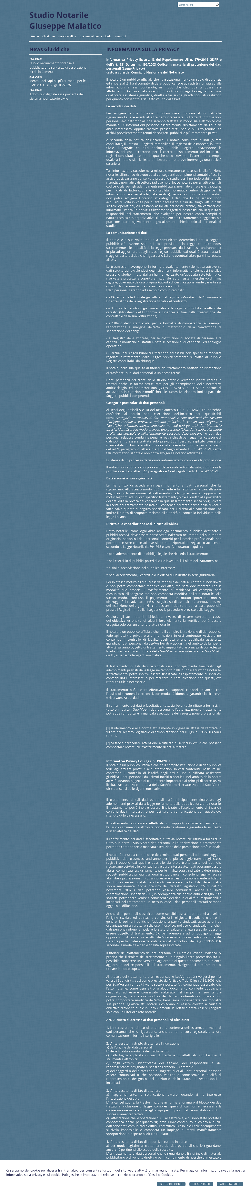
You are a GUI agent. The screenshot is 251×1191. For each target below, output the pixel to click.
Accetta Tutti (230, 1184)
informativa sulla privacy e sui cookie (33, 1175)
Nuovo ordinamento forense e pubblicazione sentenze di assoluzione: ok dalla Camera (58, 67)
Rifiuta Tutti (201, 1184)
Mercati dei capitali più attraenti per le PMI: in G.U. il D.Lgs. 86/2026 (57, 83)
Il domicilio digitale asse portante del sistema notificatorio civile (56, 96)
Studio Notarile (59, 14)
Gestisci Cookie (171, 1184)
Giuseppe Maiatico (65, 25)
